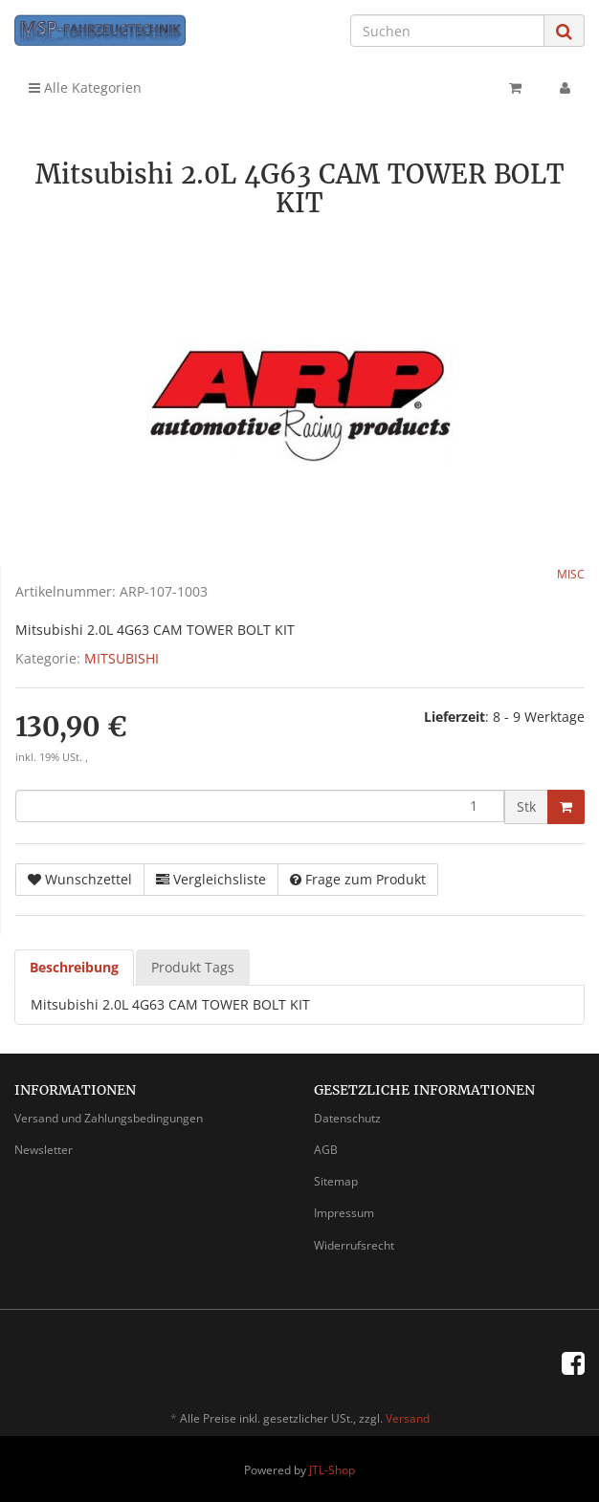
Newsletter (43, 1150)
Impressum (344, 1213)
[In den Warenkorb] (566, 807)
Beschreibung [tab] (74, 967)
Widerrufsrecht (354, 1245)
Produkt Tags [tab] (192, 967)
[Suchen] (447, 30)
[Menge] (259, 806)
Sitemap (336, 1181)
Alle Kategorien (85, 87)
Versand (408, 1418)
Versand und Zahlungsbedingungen (108, 1118)
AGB (326, 1150)
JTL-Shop (332, 1470)
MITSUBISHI (121, 658)
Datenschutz (347, 1118)
